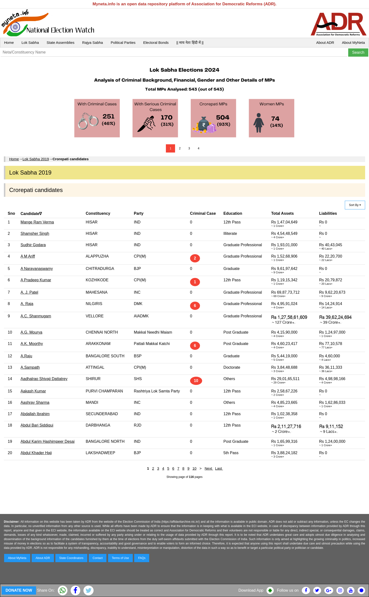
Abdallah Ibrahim (35, 414)
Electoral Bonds (156, 42)
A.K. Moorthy (32, 344)
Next (209, 468)
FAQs (141, 558)
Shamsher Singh (35, 233)
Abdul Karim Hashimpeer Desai (47, 441)
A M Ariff (28, 256)
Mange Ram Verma (37, 222)
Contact (98, 558)
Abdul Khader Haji (36, 453)
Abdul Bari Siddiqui (37, 425)
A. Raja (27, 304)
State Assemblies (60, 42)
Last (219, 468)
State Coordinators (71, 558)
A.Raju (26, 356)
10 (194, 468)
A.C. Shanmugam (36, 316)
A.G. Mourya (31, 332)
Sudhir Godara (33, 245)
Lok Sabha (30, 42)
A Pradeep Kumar (36, 280)
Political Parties (123, 42)
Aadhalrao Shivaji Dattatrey (44, 379)
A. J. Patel (29, 292)
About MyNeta (353, 42)
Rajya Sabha (92, 42)
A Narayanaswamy (37, 269)
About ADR (325, 42)
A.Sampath (30, 367)
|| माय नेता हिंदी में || (189, 42)
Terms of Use (120, 558)
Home (9, 42)
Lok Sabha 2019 (35, 159)
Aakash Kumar (33, 391)
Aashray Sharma (35, 402)
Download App (250, 590)
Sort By (355, 205)
